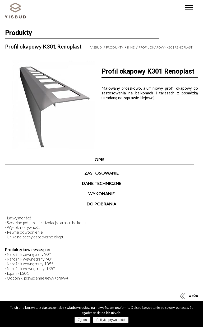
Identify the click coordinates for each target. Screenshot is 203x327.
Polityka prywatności (110, 320)
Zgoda (82, 320)
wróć (193, 295)
